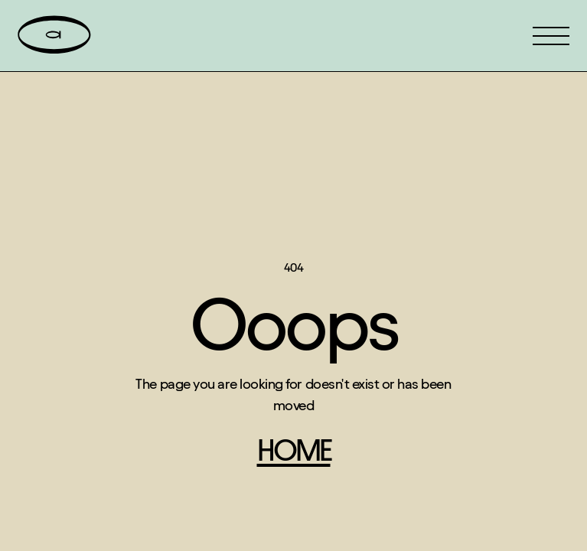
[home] (54, 35)
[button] (551, 36)
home (294, 450)
